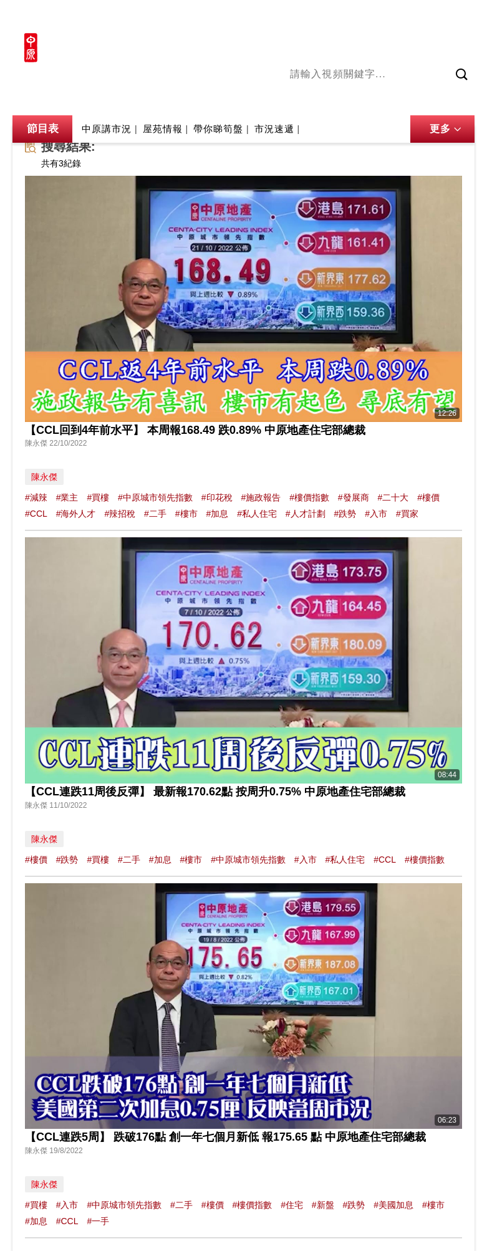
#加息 (217, 514)
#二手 (155, 514)
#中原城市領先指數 (155, 497)
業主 (465, 99)
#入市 (376, 514)
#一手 (98, 1221)
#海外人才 (76, 514)
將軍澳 (378, 99)
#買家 (407, 514)
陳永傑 (340, 99)
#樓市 (186, 514)
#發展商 (353, 497)
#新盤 (323, 1205)
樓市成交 (457, 17)
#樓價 (428, 497)
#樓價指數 (309, 497)
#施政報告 (261, 497)
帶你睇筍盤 (218, 128)
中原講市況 (424, 99)
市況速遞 (274, 128)
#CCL (36, 514)
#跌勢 (345, 514)
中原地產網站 (349, 17)
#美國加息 (393, 1205)
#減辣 (36, 497)
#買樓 (98, 497)
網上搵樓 (407, 17)
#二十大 (393, 497)
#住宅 (292, 1205)
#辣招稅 (119, 514)
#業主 (67, 497)
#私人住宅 (257, 514)
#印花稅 (217, 497)
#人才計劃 (305, 514)
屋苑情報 (163, 128)
